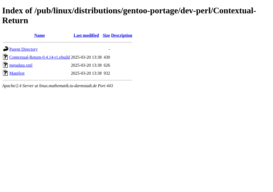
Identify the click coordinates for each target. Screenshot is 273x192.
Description (121, 35)
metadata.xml (21, 65)
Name (39, 35)
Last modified (86, 35)
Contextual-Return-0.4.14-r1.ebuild (39, 57)
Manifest (17, 73)
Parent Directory (23, 49)
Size (106, 35)
